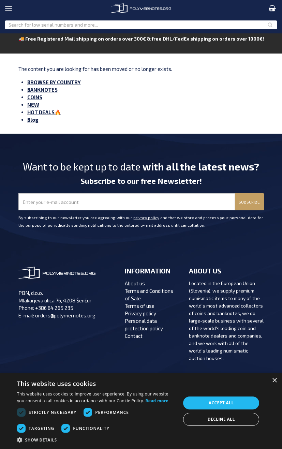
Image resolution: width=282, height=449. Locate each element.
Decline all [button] (221, 419)
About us (135, 283)
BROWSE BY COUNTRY (54, 82)
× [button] (274, 380)
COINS (34, 97)
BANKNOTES (42, 90)
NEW (33, 105)
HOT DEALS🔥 (44, 112)
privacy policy (146, 217)
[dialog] (141, 411)
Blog (33, 120)
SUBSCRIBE (249, 201)
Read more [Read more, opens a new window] (156, 401)
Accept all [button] (221, 403)
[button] (96, 440)
